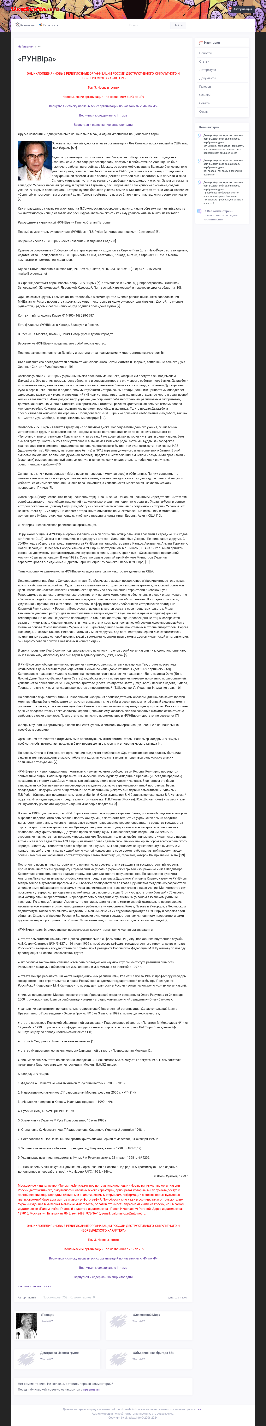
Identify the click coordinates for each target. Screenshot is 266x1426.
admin (32, 1297)
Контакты (26, 24)
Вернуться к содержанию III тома (103, 115)
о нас (199, 1409)
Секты (204, 111)
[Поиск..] (148, 25)
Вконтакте (49, 24)
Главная (26, 46)
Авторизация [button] (241, 8)
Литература (207, 70)
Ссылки (204, 95)
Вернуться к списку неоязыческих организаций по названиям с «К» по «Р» (103, 106)
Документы (207, 78)
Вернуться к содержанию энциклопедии (103, 125)
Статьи (204, 61)
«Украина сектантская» (34, 1286)
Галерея (205, 86)
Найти (178, 25)
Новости (205, 53)
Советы (204, 103)
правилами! (91, 1389)
